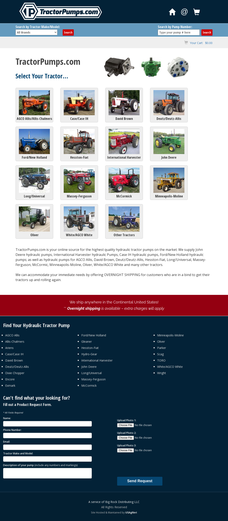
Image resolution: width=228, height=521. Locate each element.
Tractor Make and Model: (18, 453)
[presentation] (149, 464)
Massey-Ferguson (79, 183)
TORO (161, 360)
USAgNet (131, 512)
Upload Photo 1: (126, 420)
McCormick (124, 183)
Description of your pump (40, 465)
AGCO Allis (12, 335)
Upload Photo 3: (126, 445)
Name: (7, 418)
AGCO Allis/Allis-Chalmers (34, 105)
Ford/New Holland (34, 144)
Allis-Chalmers (14, 341)
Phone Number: (12, 430)
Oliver (34, 221)
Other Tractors (124, 221)
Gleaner (86, 341)
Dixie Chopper (14, 373)
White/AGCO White (79, 221)
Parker (161, 348)
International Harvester (124, 144)
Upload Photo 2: (126, 433)
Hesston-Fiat (79, 144)
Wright (161, 373)
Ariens (9, 348)
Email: (6, 441)
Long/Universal (34, 183)
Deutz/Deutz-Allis (169, 105)
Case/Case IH (79, 105)
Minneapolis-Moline (169, 183)
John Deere (169, 144)
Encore (10, 379)
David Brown (124, 105)
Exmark (10, 386)
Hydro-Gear (89, 354)
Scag (160, 354)
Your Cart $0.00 (201, 43)
